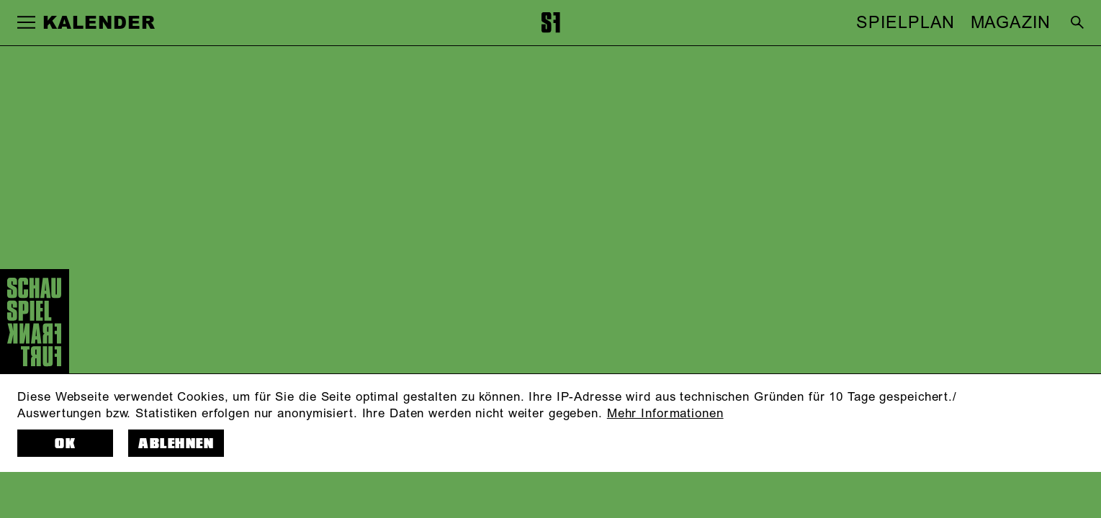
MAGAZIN (1011, 22)
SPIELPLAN (905, 22)
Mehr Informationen (665, 413)
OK (65, 443)
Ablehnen (176, 443)
